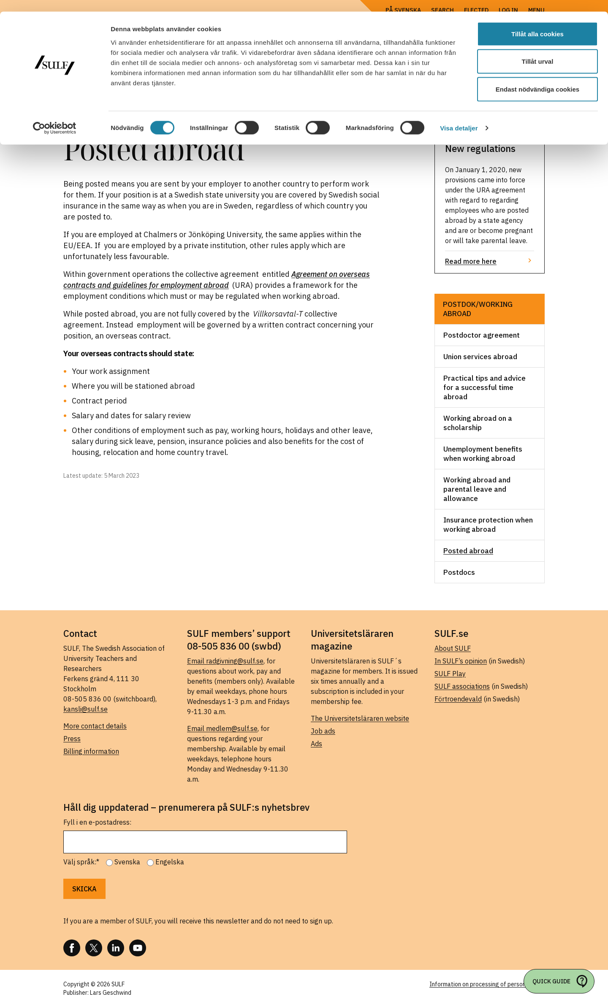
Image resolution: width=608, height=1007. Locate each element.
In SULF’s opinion (460, 661)
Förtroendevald (458, 699)
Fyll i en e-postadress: (97, 822)
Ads (316, 743)
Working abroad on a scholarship (477, 423)
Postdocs (459, 572)
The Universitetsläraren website (360, 718)
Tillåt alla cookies (537, 22)
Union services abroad (480, 356)
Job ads (323, 731)
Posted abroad (468, 550)
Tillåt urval (538, 50)
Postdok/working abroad (478, 309)
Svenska (127, 862)
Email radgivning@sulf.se (225, 661)
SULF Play (450, 673)
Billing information (91, 751)
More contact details (95, 726)
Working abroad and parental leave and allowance (476, 489)
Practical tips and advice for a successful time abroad (484, 387)
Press (72, 738)
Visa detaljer (459, 116)
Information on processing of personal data (487, 984)
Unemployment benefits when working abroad (482, 453)
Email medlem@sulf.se (222, 728)
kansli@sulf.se (85, 709)
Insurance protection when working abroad (488, 524)
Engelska (169, 862)
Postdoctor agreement (481, 335)
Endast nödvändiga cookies (537, 77)
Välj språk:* (81, 862)
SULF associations (462, 686)
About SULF (452, 648)
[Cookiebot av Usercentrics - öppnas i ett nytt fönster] (55, 116)
